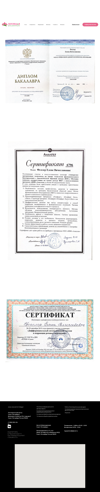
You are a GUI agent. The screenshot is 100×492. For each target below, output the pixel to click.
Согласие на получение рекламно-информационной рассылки (45, 411)
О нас (25, 24)
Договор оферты (41, 408)
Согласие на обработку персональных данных (48, 414)
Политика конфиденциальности (45, 406)
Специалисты (32, 24)
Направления (40, 24)
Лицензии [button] (67, 412)
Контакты (62, 24)
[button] (47, 416)
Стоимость (55, 24)
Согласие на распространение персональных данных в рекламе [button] (77, 409)
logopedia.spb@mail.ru (71, 431)
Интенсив (48, 24)
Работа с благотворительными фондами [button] (75, 407)
